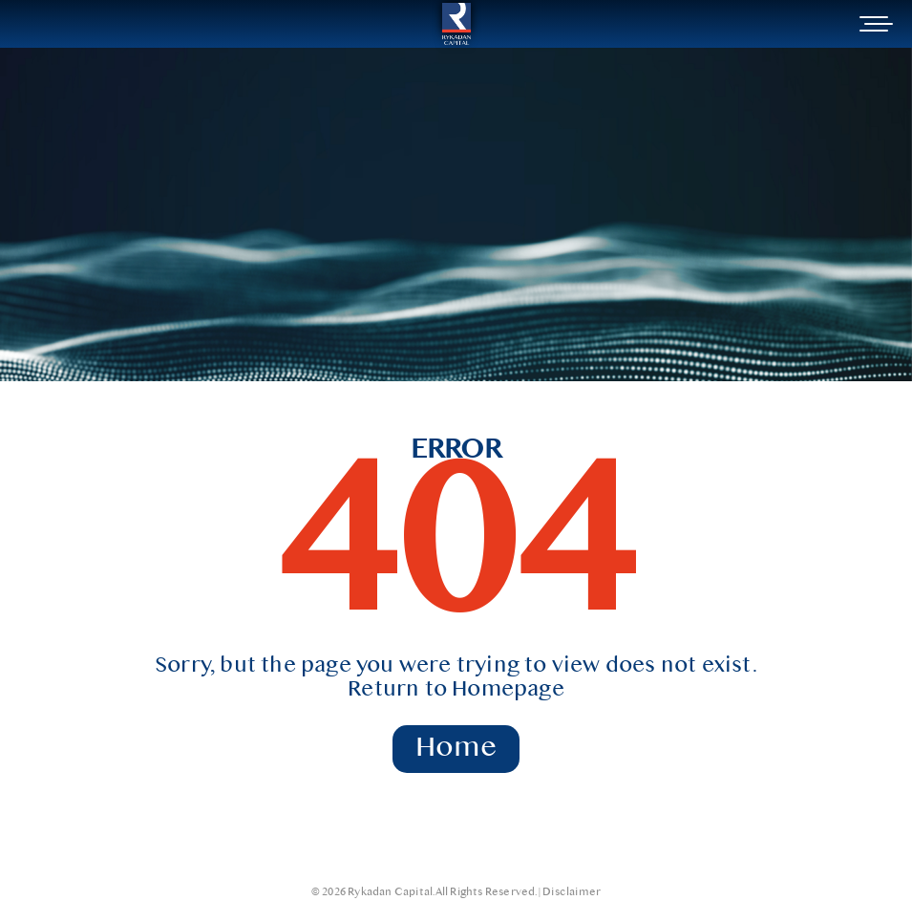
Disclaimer (571, 892)
